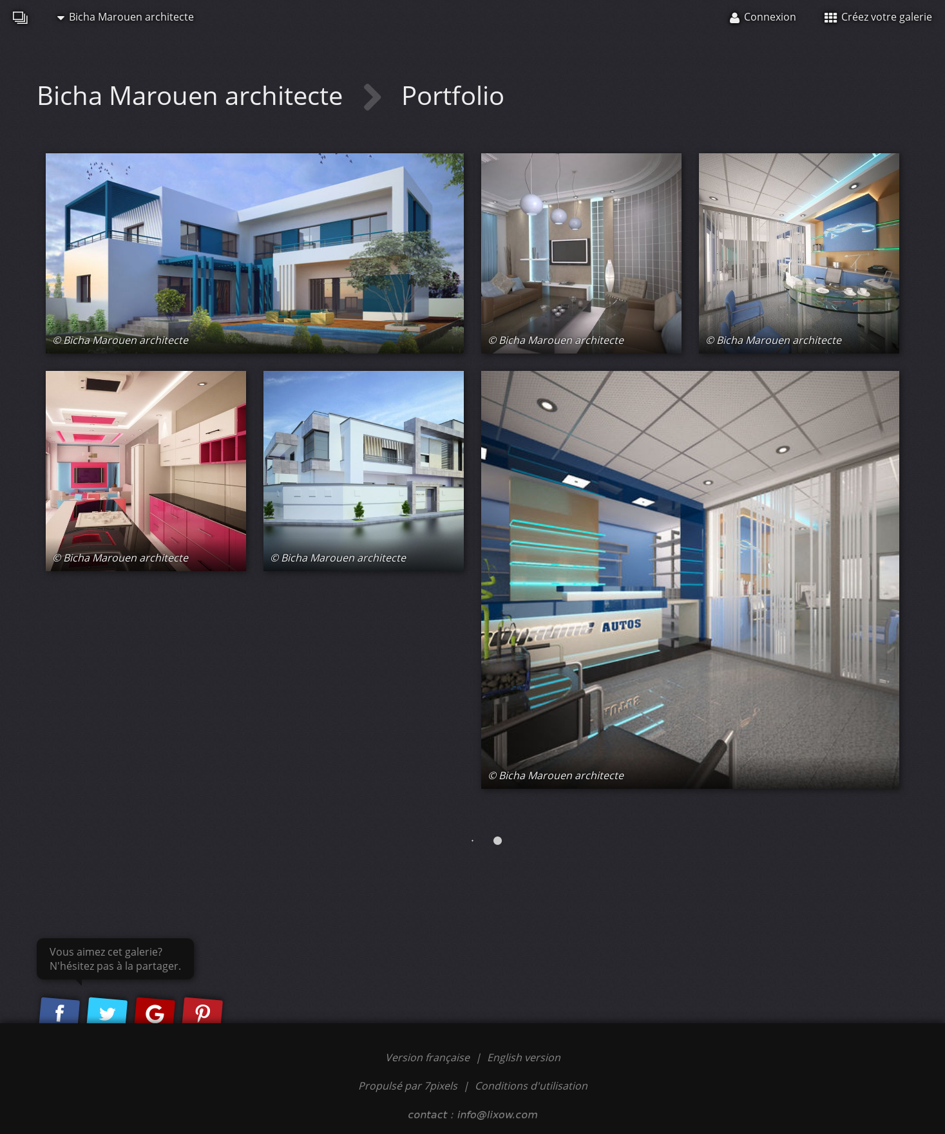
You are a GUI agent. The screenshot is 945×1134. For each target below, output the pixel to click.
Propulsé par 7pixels (407, 1086)
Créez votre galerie (878, 17)
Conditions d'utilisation (531, 1086)
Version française (428, 1057)
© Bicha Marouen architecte (120, 340)
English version (523, 1057)
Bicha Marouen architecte (125, 17)
